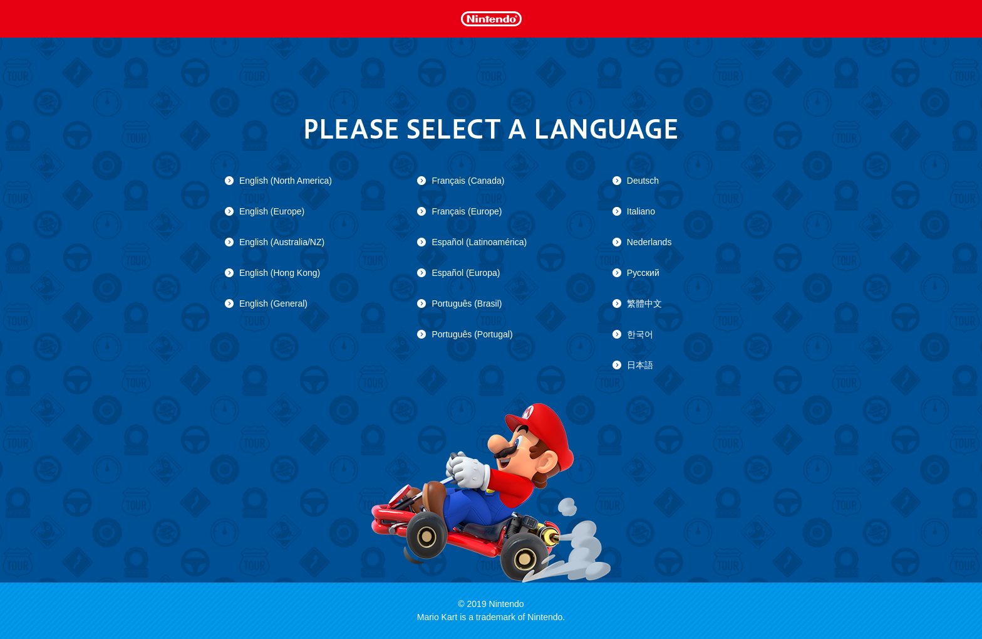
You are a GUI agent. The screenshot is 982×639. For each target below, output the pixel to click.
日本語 (640, 365)
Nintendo (491, 17)
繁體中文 (644, 303)
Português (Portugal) (472, 334)
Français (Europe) (467, 211)
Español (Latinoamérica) (479, 242)
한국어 (640, 334)
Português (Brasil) (467, 303)
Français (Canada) (468, 180)
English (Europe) (271, 211)
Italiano (641, 211)
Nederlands (649, 242)
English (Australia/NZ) (281, 242)
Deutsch (643, 180)
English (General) (273, 303)
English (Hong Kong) (279, 272)
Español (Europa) (466, 272)
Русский (643, 272)
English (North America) (285, 180)
